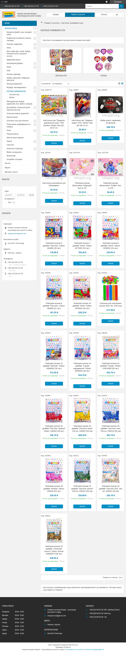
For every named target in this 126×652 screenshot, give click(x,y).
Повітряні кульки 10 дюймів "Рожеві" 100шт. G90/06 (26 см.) (53, 488)
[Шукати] (121, 6)
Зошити (9, 141)
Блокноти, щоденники (14, 44)
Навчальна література (15, 149)
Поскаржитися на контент (75, 649)
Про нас (104, 15)
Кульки (103, 76)
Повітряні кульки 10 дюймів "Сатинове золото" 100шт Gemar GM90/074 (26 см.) (54, 550)
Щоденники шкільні (13, 60)
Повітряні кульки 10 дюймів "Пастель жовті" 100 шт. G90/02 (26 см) (82, 428)
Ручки (9, 130)
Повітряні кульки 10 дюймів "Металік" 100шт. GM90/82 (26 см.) (54, 365)
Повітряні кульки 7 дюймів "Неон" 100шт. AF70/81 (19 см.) (82, 245)
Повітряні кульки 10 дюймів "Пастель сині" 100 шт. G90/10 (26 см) (111, 428)
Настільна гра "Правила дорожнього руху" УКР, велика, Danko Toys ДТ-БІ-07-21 (54, 124)
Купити (54, 143)
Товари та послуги (78, 15)
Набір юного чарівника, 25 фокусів (110, 121)
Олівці (9, 67)
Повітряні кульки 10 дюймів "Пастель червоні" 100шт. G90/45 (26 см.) (53, 428)
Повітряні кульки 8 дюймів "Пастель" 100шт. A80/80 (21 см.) (54, 305)
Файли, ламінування (14, 152)
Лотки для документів (14, 84)
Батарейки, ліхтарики (14, 159)
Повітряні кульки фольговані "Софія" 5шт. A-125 (110, 185)
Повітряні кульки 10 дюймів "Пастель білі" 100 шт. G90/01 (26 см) (110, 488)
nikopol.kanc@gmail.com (17, 233)
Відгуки (7, 168)
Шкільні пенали (12, 117)
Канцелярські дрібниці (15, 63)
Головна (56, 15)
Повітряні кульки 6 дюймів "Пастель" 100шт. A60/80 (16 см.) (54, 245)
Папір (9, 48)
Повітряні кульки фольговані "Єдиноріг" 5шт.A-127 (82, 185)
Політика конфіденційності (94, 649)
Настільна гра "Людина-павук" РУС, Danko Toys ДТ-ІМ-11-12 (82, 122)
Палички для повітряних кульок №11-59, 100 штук (110, 304)
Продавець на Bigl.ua (63, 647)
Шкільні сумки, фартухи (15, 138)
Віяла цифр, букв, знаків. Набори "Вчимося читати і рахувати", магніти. (18, 53)
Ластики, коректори (13, 74)
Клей (8, 71)
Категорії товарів (11, 28)
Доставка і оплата (11, 172)
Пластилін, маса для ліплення (17, 121)
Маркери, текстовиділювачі (16, 87)
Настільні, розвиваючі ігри (16, 91)
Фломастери (11, 156)
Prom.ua (75, 645)
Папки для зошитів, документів (18, 114)
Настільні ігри (61, 76)
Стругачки (10, 145)
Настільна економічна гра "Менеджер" (53, 184)
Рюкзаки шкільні (13, 134)
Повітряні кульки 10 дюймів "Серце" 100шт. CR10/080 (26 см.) (110, 365)
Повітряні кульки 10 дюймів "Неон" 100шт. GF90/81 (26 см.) (82, 305)
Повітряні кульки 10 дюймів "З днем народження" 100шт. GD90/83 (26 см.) (82, 367)
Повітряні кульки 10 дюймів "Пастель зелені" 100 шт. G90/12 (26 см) (82, 488)
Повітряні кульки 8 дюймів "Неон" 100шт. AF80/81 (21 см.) (110, 245)
